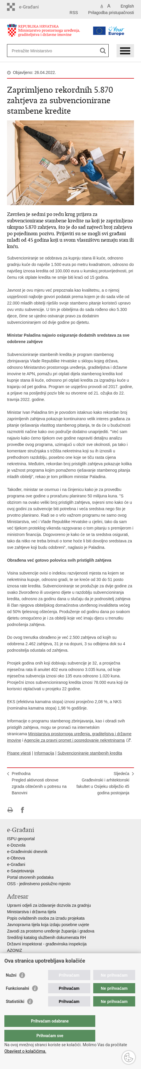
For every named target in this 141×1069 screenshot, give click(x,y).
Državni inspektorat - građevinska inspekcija (47, 944)
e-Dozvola (16, 845)
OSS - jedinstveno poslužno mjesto (38, 883)
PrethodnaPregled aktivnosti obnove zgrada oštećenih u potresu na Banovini (39, 783)
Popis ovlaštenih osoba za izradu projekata (45, 918)
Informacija (44, 753)
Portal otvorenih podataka (30, 877)
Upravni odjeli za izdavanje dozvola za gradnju (49, 905)
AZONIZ (14, 950)
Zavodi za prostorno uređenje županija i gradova (50, 931)
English (127, 6)
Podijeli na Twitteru (35, 810)
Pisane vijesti (19, 753)
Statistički (15, 1013)
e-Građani (16, 864)
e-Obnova (16, 858)
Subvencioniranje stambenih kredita (89, 753)
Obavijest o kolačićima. (25, 1051)
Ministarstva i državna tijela (31, 911)
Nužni (11, 987)
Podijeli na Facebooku (23, 810)
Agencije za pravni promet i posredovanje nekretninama (74, 740)
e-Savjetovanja (20, 871)
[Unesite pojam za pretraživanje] (50, 51)
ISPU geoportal (21, 838)
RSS (74, 12)
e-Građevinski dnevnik (27, 851)
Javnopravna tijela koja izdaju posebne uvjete (48, 924)
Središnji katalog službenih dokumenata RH (46, 937)
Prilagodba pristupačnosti (111, 12)
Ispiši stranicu (10, 810)
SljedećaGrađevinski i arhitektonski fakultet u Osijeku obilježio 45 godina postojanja (102, 783)
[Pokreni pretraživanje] (103, 51)
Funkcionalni (17, 1000)
